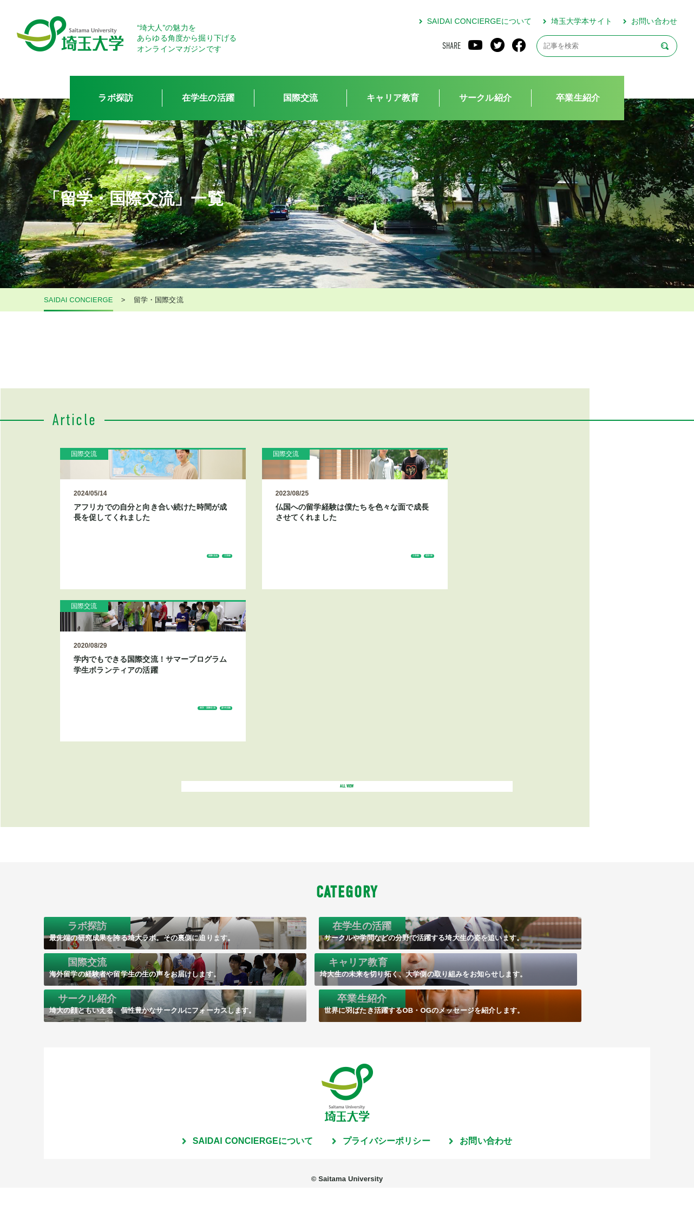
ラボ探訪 (115, 97)
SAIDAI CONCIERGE (78, 300)
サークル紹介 (485, 97)
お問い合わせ (654, 21)
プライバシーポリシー (386, 1177)
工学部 (165, 619)
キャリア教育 (392, 97)
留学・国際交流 (406, 619)
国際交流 (300, 97)
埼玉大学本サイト (581, 21)
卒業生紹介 (578, 97)
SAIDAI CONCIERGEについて (479, 21)
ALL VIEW (346, 704)
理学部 (311, 619)
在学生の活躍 (208, 97)
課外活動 (453, 619)
